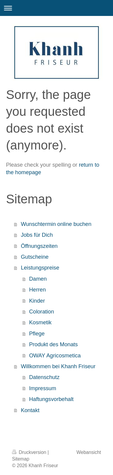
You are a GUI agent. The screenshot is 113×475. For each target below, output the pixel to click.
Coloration (41, 312)
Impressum (42, 388)
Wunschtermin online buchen (56, 224)
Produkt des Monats (53, 344)
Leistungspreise (40, 268)
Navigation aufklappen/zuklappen (56, 8)
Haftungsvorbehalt (51, 399)
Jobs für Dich (37, 235)
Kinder (37, 301)
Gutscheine (35, 257)
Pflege (37, 334)
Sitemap (20, 458)
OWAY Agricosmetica (54, 356)
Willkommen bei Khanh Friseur (58, 366)
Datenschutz (44, 377)
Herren (37, 290)
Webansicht (89, 452)
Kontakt (30, 410)
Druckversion (30, 452)
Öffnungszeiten (39, 246)
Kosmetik (40, 322)
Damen (38, 279)
